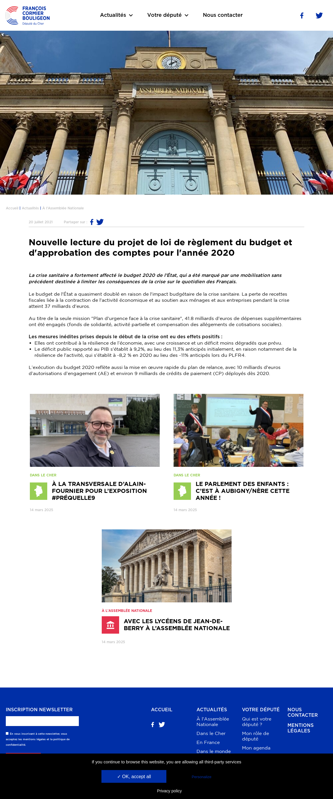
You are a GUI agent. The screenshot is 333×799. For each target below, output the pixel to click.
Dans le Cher (210, 733)
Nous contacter (223, 15)
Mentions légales (300, 728)
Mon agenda (256, 747)
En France (208, 742)
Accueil (12, 208)
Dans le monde (213, 751)
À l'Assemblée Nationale (63, 208)
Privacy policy (169, 791)
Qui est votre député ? (256, 721)
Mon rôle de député (255, 736)
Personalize (202, 777)
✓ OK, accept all (134, 776)
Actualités (30, 208)
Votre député (261, 709)
